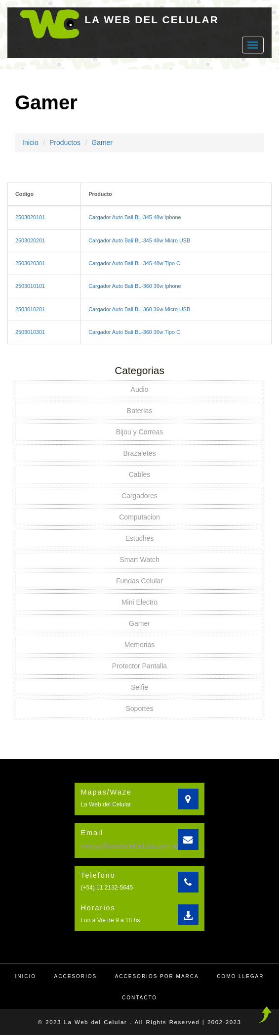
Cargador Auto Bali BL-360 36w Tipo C (134, 332)
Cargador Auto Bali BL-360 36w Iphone (134, 286)
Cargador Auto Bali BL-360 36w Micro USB (139, 309)
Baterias (139, 411)
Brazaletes (139, 453)
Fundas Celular (139, 581)
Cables (140, 474)
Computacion (139, 517)
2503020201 (30, 240)
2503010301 (30, 332)
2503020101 (30, 217)
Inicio (30, 142)
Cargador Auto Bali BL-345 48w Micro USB (139, 240)
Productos (64, 142)
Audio (140, 389)
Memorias (139, 645)
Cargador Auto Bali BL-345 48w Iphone (134, 217)
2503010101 (30, 286)
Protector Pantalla (139, 666)
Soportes (139, 708)
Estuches (139, 538)
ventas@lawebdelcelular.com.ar (129, 846)
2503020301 (30, 263)
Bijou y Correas (139, 432)
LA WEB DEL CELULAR (151, 19)
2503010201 (30, 309)
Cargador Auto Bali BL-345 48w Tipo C (134, 263)
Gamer (102, 142)
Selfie (139, 687)
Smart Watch (139, 560)
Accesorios (75, 976)
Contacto (139, 997)
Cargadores (139, 496)
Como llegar (240, 976)
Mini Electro (139, 602)
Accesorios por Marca (157, 976)
